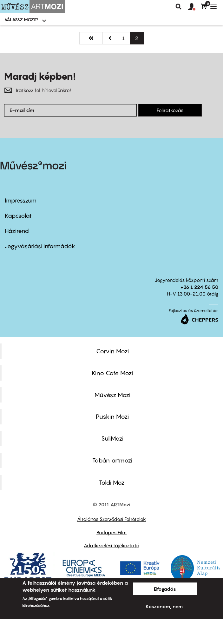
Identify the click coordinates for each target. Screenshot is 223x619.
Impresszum (20, 200)
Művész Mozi (112, 394)
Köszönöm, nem (164, 606)
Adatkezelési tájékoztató (111, 545)
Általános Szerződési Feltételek (111, 519)
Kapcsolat (18, 215)
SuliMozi (112, 438)
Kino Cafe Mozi (112, 372)
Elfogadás (165, 589)
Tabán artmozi (112, 460)
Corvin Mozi (112, 351)
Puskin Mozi (112, 416)
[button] (194, 7)
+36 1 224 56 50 (199, 287)
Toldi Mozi (112, 482)
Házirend (17, 231)
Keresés (178, 6)
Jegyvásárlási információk (40, 246)
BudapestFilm (111, 532)
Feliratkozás (170, 110)
